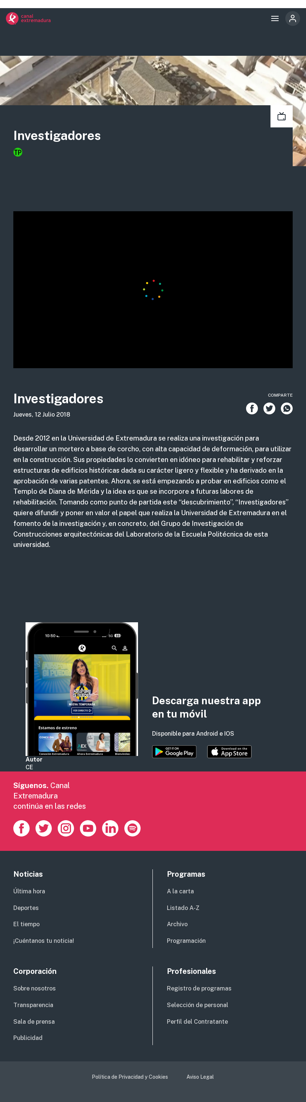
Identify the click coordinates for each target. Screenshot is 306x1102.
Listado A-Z (183, 907)
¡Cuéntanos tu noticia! (43, 940)
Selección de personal (197, 1005)
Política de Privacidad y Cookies (130, 1077)
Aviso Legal (200, 1077)
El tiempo (26, 924)
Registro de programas (199, 988)
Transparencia (33, 1005)
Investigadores (57, 135)
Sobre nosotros (34, 988)
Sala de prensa (34, 1021)
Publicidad (28, 1037)
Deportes (26, 907)
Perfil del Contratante (197, 1021)
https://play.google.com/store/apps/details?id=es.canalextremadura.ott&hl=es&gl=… (174, 752)
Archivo (177, 924)
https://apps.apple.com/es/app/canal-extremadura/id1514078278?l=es (229, 752)
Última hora (29, 891)
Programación (186, 940)
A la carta (180, 891)
